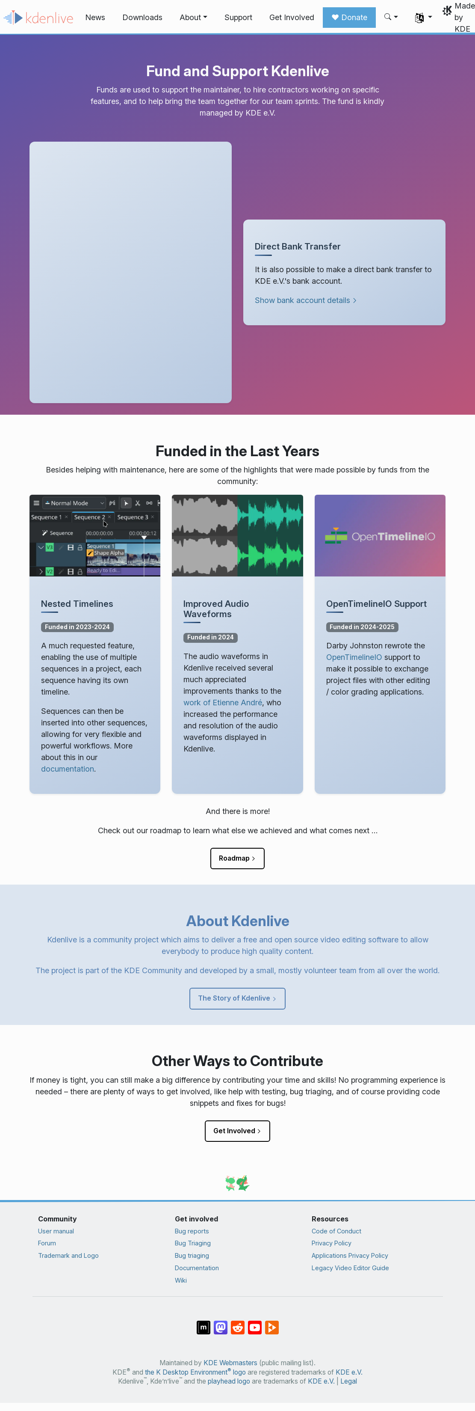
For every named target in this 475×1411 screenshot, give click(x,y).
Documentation (197, 1267)
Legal (348, 1381)
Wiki (181, 1280)
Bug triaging (192, 1255)
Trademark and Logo (68, 1255)
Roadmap (234, 858)
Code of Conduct (336, 1231)
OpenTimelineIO (354, 657)
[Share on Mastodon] (220, 1323)
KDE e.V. (349, 1372)
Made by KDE (464, 17)
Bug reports (192, 1231)
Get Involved (234, 1130)
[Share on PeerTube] (272, 1323)
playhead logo (229, 1381)
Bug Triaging (193, 1243)
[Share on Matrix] (203, 1323)
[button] (193, 17)
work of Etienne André (222, 702)
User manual (56, 1231)
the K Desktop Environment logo (195, 1372)
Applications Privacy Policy (350, 1255)
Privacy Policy (331, 1243)
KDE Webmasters (230, 1363)
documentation (67, 768)
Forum (47, 1243)
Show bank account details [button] (302, 300)
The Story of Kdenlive (234, 998)
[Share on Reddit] (238, 1323)
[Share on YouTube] (255, 1323)
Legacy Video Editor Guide (350, 1267)
